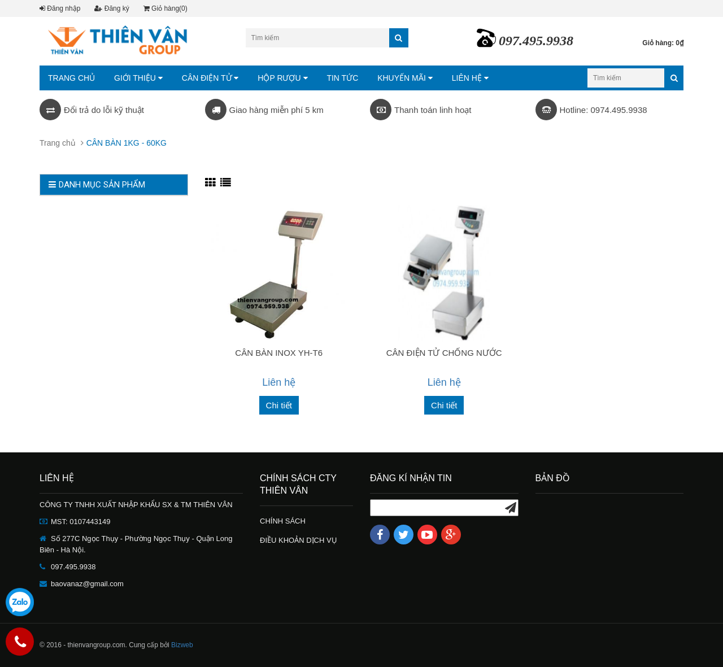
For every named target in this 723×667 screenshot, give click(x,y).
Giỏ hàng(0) (165, 8)
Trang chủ (58, 142)
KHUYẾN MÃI (405, 77)
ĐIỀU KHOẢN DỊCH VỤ (298, 540)
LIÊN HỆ (470, 77)
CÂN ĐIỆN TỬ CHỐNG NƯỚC (444, 353)
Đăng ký (111, 8)
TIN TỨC (342, 77)
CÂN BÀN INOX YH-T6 (279, 353)
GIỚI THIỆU (138, 77)
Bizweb (182, 645)
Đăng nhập (60, 8)
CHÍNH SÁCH (283, 521)
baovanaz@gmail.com (87, 583)
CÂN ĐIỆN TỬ (210, 77)
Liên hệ (278, 382)
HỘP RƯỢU (282, 77)
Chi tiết (279, 405)
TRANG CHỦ (71, 77)
